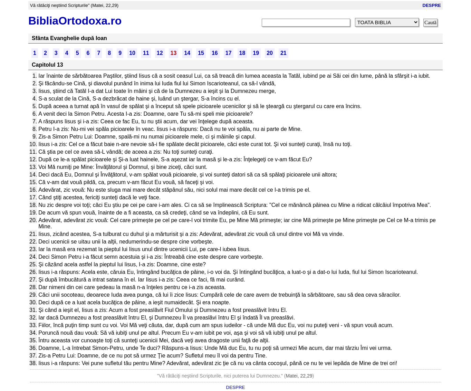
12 (160, 53)
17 (228, 53)
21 (283, 53)
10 (132, 53)
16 (215, 53)
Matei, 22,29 (299, 376)
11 (146, 53)
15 (201, 53)
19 (256, 53)
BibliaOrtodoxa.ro (75, 21)
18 (242, 53)
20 (270, 53)
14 (187, 53)
